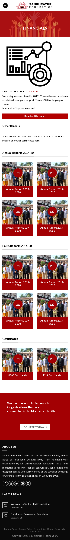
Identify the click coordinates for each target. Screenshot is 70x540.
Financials (60, 529)
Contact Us (35, 531)
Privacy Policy (25, 529)
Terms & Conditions (43, 529)
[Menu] (5, 5)
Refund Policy (10, 529)
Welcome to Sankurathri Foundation (30, 503)
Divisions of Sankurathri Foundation (30, 513)
